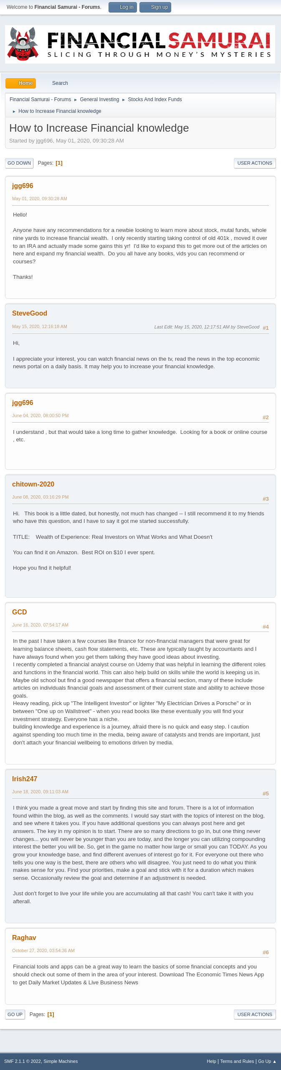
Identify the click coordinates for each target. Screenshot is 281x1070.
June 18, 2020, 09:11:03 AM (40, 791)
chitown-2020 (33, 484)
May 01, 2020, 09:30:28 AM (39, 198)
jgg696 (22, 185)
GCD (19, 612)
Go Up (15, 1014)
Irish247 (24, 778)
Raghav (24, 937)
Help (211, 1061)
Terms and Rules (237, 1061)
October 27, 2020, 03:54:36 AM (43, 950)
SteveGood (29, 313)
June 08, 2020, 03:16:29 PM (40, 496)
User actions (255, 163)
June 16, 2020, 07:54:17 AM (40, 624)
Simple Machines (60, 1061)
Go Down (19, 163)
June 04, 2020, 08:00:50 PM (40, 415)
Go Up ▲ (267, 1061)
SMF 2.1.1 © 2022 (22, 1061)
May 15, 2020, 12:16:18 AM (39, 326)
